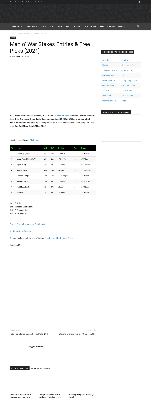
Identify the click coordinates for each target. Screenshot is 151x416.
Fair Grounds (127, 90)
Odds (43, 26)
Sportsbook (89, 26)
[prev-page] (11, 402)
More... (124, 100)
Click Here (34, 140)
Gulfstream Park (128, 65)
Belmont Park (63, 115)
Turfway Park (127, 95)
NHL (68, 26)
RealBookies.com (41, 2)
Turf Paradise (108, 75)
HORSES (13, 34)
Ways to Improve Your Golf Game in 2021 (77, 334)
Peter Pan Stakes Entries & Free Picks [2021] (29, 334)
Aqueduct (106, 60)
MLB (60, 26)
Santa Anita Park (109, 80)
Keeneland (106, 95)
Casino (110, 26)
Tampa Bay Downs (129, 80)
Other (121, 26)
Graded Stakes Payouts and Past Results (28, 224)
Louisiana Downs (109, 70)
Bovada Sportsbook (16, 2)
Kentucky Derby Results (20, 231)
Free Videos (31, 26)
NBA (52, 26)
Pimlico (105, 65)
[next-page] (15, 402)
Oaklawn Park (127, 70)
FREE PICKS (17, 26)
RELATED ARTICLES (19, 368)
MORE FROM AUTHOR (40, 368)
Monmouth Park (109, 100)
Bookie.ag (29, 2)
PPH (102, 26)
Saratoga (125, 60)
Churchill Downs (128, 85)
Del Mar (105, 90)
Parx (123, 75)
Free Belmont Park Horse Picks (58, 238)
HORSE (77, 26)
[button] (138, 26)
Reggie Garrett (17, 56)
